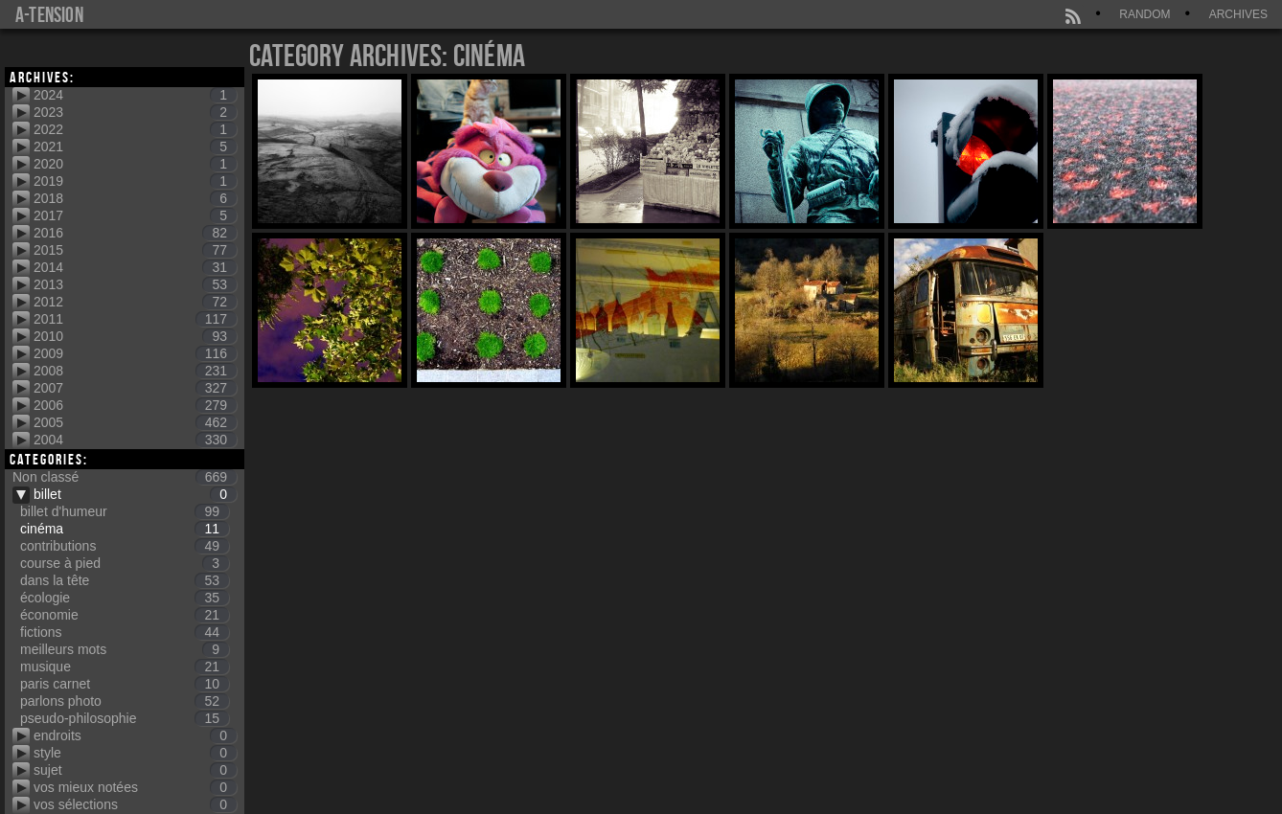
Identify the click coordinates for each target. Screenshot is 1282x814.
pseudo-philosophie (124, 718)
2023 (135, 112)
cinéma (124, 528)
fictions (124, 632)
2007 (135, 388)
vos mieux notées (135, 787)
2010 (135, 336)
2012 (135, 301)
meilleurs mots (124, 649)
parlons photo (124, 701)
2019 (135, 181)
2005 (135, 422)
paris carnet (124, 683)
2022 (135, 129)
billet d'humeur (124, 511)
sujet (135, 770)
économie (124, 614)
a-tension (49, 14)
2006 (135, 405)
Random (1144, 14)
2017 (135, 215)
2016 (135, 232)
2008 (135, 370)
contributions (124, 546)
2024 (135, 94)
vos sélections (135, 804)
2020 (135, 163)
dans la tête (124, 580)
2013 (135, 284)
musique (124, 666)
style (135, 752)
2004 (135, 439)
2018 (135, 198)
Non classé (124, 477)
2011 (135, 319)
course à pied (124, 563)
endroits (135, 735)
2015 (135, 250)
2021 (135, 146)
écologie (124, 597)
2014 (135, 267)
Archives (1238, 14)
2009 (135, 353)
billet (135, 494)
